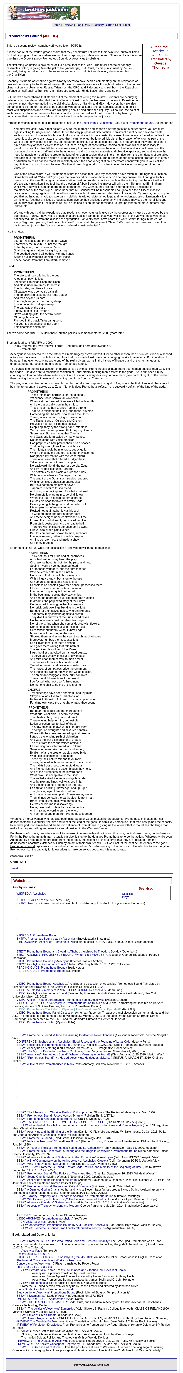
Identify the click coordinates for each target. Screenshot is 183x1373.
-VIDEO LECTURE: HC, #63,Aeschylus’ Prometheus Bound (53, 1003)
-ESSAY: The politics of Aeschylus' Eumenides (45, 1308)
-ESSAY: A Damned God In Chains (38, 1189)
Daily (87, 24)
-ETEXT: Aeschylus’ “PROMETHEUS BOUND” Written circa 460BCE (59, 954)
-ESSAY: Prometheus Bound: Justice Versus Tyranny (49, 1115)
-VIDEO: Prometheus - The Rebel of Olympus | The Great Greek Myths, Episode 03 (68, 1009)
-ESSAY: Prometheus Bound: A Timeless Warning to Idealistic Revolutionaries (65, 1035)
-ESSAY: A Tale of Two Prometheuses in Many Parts (48, 1064)
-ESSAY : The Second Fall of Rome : (39, 1347)
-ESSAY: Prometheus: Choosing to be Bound (44, 1118)
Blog (78, 24)
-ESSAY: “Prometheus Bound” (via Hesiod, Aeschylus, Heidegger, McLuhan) (64, 1057)
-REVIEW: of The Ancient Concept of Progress (46, 1343)
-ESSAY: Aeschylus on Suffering (36, 1048)
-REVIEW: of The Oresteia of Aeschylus (42, 1340)
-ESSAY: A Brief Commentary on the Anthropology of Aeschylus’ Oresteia (62, 1160)
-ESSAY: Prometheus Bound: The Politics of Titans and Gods (54, 1173)
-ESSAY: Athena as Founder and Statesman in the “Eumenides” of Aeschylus (64, 1157)
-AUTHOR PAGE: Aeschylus (34, 900)
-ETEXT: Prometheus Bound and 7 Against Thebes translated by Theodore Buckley (68, 951)
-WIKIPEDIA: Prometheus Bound (36, 935)
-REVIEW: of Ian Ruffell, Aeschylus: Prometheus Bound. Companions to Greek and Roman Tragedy (79, 1125)
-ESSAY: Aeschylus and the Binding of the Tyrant (46, 1131)
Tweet (14, 868)
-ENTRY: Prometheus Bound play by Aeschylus (46, 938)
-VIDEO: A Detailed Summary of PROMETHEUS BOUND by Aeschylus (61, 990)
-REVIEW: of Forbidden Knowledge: (39, 1324)
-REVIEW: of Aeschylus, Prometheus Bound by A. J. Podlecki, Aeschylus (62, 1224)
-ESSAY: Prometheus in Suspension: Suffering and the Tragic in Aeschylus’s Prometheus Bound (76, 1150)
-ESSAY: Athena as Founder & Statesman (42, 1202)
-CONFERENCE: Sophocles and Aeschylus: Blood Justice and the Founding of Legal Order (73, 1041)
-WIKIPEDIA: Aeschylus (31, 893)
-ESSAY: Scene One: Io (31, 1176)
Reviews (68, 24)
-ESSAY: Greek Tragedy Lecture (37, 1318)
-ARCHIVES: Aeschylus (31, 1221)
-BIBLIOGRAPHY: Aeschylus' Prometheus (42, 941)
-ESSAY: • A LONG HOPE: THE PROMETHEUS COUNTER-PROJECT (61, 1122)
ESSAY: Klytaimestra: (30, 1295)
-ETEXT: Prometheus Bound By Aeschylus (42, 961)
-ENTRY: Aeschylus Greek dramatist (39, 903)
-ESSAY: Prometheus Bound (34, 1138)
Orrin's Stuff (113, 24)
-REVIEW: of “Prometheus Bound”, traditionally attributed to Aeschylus (60, 1228)
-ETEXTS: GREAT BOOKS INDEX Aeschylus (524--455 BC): (54, 1257)
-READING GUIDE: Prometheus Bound (40, 967)
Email (126, 24)
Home (56, 24)
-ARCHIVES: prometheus (32, 1215)
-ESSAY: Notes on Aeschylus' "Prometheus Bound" (48, 1141)
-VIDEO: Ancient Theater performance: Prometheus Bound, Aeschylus (60, 999)
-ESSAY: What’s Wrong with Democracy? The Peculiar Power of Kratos (61, 1199)
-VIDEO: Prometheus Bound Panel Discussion (45, 1012)
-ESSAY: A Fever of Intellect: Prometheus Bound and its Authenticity (59, 1147)
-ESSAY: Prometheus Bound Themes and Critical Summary (53, 1186)
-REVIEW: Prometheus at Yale (35, 1282)
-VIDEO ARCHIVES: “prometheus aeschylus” (44, 1218)
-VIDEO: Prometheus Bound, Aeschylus (41, 983)
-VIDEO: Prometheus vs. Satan (35, 1022)
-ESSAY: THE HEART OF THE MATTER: (42, 1302)
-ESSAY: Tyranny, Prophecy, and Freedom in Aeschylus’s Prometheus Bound (64, 1196)
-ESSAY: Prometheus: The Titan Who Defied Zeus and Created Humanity (62, 1241)
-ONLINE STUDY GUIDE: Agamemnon (40, 1298)
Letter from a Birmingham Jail (100, 122)
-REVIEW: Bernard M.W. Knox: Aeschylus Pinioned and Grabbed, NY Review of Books (71, 1269)
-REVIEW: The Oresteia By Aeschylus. (40, 1321)
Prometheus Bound (141, 122)
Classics (127, 893)
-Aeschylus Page (31, 1250)
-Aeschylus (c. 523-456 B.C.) (34, 1253)
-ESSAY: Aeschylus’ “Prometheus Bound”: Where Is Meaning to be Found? (63, 1054)
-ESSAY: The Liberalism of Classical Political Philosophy (51, 1112)
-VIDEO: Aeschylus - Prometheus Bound (41, 993)
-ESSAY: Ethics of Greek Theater (36, 1315)
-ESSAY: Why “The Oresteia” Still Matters (42, 1163)
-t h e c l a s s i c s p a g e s (34, 1266)
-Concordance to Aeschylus (33, 1263)
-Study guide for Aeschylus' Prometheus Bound (45, 1292)
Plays (125, 897)
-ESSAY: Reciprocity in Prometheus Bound (43, 1044)
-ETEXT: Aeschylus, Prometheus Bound (41, 964)
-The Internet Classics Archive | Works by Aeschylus (48, 1260)
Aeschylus (160, 51)
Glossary (98, 24)
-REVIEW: (22, 1331)
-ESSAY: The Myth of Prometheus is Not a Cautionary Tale (53, 1051)
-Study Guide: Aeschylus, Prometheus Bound (44, 1289)
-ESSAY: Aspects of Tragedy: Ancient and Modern (47, 1205)
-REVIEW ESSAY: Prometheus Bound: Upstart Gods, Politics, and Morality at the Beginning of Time (79, 1167)
